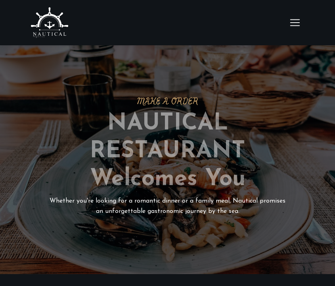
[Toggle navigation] (295, 22)
